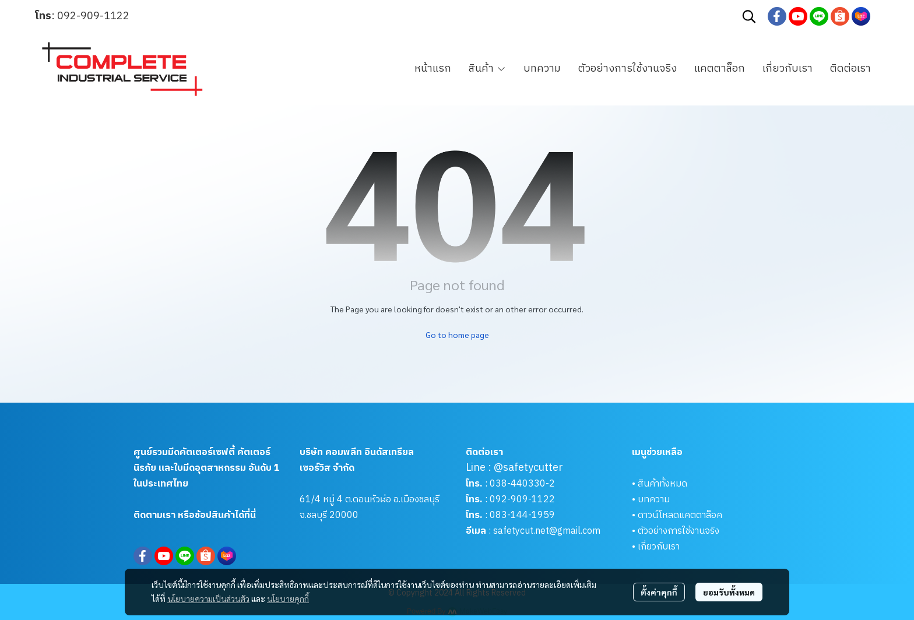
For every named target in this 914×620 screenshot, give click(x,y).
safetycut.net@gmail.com (546, 531)
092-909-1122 (93, 16)
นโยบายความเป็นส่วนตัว (208, 598)
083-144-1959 (522, 515)
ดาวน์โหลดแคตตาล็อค (680, 515)
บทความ (654, 500)
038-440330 (516, 484)
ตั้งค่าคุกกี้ (659, 592)
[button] (749, 16)
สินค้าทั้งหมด (662, 484)
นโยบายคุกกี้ (288, 598)
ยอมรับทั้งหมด (729, 592)
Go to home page (457, 334)
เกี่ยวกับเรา (659, 547)
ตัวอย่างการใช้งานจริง (678, 531)
